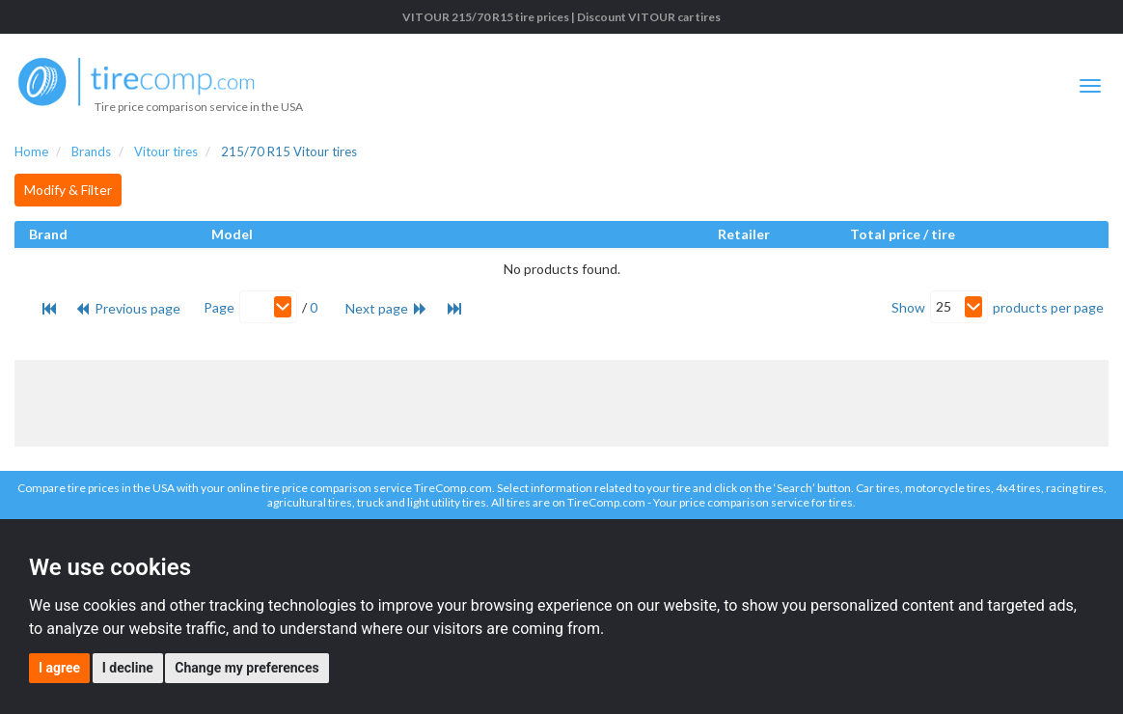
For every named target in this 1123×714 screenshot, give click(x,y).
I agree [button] (59, 667)
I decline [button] (127, 667)
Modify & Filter (68, 189)
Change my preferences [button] (246, 667)
